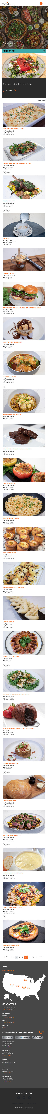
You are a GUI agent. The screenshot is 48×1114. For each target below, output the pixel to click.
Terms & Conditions (18, 1103)
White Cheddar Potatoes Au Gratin (13, 128)
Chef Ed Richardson (9, 275)
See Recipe (9, 90)
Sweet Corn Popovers (9, 552)
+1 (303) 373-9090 (6, 1046)
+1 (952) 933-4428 (6, 1055)
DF (4, 172)
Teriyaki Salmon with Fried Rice (12, 907)
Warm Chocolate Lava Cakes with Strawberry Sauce (18, 728)
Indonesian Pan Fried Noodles (12, 414)
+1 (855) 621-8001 (6, 1017)
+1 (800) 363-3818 (6, 1010)
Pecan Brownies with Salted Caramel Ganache (17, 449)
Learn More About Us (8, 970)
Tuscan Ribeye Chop (9, 201)
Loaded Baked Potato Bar (10, 763)
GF (8, 172)
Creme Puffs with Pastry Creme (12, 342)
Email (13, 1010)
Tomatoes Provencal (9, 483)
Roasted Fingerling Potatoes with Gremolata (17, 163)
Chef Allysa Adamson (9, 241)
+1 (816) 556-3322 (6, 1072)
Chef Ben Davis (7, 555)
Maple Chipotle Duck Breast (11, 656)
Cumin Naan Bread (8, 622)
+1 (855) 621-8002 (6, 1022)
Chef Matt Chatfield (8, 131)
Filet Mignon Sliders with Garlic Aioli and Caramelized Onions (22, 307)
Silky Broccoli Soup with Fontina (13, 873)
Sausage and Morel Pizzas (11, 945)
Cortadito (6, 238)
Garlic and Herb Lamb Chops (11, 835)
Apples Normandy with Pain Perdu (13, 587)
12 (33, 957)
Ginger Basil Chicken (9, 377)
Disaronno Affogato (9, 273)
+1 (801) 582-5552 (6, 1081)
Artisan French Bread (9, 800)
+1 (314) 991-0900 (6, 1064)
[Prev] (6, 957)
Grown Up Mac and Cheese (11, 518)
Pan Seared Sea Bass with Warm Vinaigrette (16, 694)
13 (36, 957)
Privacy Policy (31, 1103)
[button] (41, 3)
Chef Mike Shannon (8, 696)
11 (29, 957)
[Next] (41, 957)
